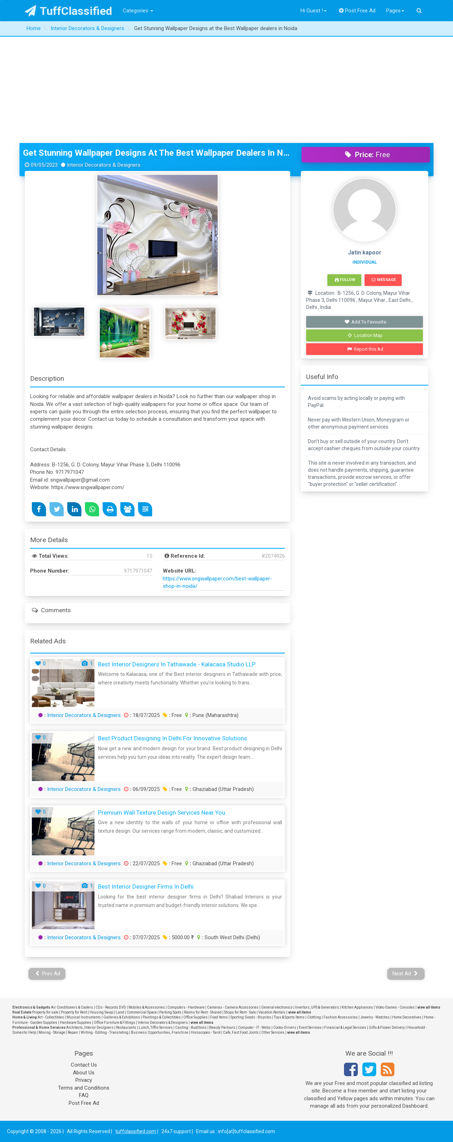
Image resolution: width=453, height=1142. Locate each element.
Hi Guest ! (313, 10)
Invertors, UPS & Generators (317, 1007)
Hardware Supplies (75, 1023)
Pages (395, 10)
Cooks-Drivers (284, 1027)
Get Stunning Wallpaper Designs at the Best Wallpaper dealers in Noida (157, 152)
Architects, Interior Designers (90, 1027)
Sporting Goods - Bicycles (250, 1017)
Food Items (219, 1017)
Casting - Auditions (191, 1027)
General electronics (277, 1007)
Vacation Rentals (272, 1012)
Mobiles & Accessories (146, 1007)
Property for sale (45, 1012)
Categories (138, 10)
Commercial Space (142, 1012)
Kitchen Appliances (357, 1007)
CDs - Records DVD (111, 1007)
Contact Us (84, 1065)
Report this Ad (365, 349)
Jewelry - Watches (375, 1017)
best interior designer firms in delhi (146, 886)
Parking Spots (170, 1012)
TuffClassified (68, 11)
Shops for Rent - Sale (240, 1012)
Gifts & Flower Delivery (387, 1027)
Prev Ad (48, 973)
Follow (345, 279)
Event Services (310, 1027)
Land (120, 1012)
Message (383, 279)
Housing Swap (101, 1012)
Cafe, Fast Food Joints (241, 1032)
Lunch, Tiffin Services (156, 1027)
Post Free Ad (357, 10)
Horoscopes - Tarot (205, 1032)
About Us (83, 1072)
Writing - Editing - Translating (104, 1032)
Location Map (365, 335)
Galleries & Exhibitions (121, 1017)
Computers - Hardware (186, 1007)
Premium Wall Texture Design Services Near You (161, 812)
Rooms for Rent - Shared (203, 1012)
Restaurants (126, 1027)
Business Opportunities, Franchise (159, 1032)
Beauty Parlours (222, 1027)
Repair (73, 1032)
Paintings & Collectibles (162, 1017)
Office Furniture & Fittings (114, 1023)
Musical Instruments (84, 1017)
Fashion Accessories (340, 1017)
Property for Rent (74, 1012)
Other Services (273, 1032)
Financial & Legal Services (345, 1027)
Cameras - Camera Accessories (233, 1007)
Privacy (83, 1080)
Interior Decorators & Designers (84, 715)
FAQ (83, 1095)
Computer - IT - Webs (254, 1027)
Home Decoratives (407, 1017)
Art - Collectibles (51, 1017)
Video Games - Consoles (395, 1007)
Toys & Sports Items (289, 1017)
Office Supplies (195, 1017)
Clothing (314, 1017)
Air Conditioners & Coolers (72, 1007)
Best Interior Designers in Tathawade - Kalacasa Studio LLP (177, 664)
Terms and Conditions (83, 1088)
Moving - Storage (52, 1032)
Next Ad (405, 973)
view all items (428, 1007)
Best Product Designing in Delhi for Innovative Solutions (172, 738)
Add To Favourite (365, 322)
